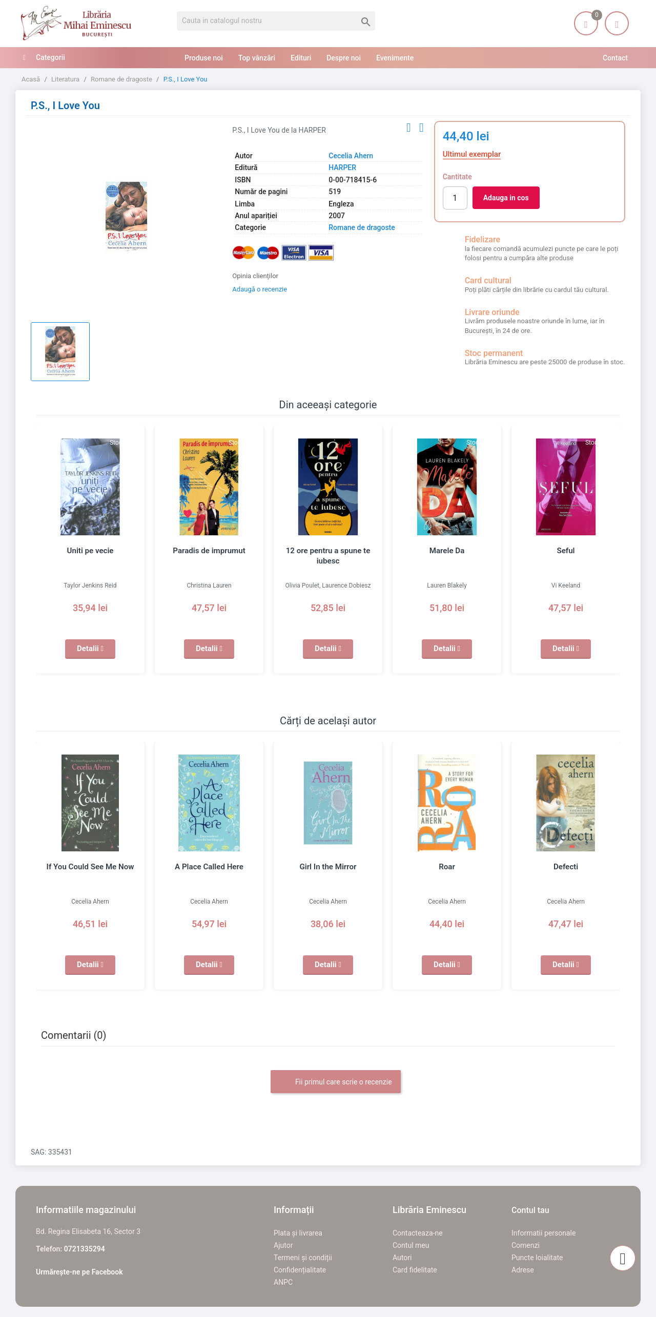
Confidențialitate (300, 1270)
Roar (447, 866)
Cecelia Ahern (351, 156)
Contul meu (411, 1245)
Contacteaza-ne (418, 1233)
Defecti (566, 866)
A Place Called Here (209, 866)
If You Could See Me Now (90, 866)
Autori (402, 1257)
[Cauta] (276, 21)
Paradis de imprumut (209, 550)
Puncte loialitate (537, 1257)
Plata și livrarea (298, 1233)
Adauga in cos (506, 198)
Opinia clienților (255, 276)
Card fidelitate (415, 1270)
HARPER (342, 167)
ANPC (283, 1282)
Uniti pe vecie (90, 550)
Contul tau (530, 1210)
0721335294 (84, 1249)
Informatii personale (543, 1233)
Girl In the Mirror (328, 866)
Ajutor (283, 1245)
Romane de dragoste (362, 227)
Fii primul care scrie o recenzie (335, 1082)
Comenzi (525, 1245)
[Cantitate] (455, 198)
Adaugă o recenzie (259, 289)
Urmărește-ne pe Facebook (79, 1272)
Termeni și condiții (303, 1257)
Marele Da (446, 550)
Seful (566, 550)
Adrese (522, 1270)
